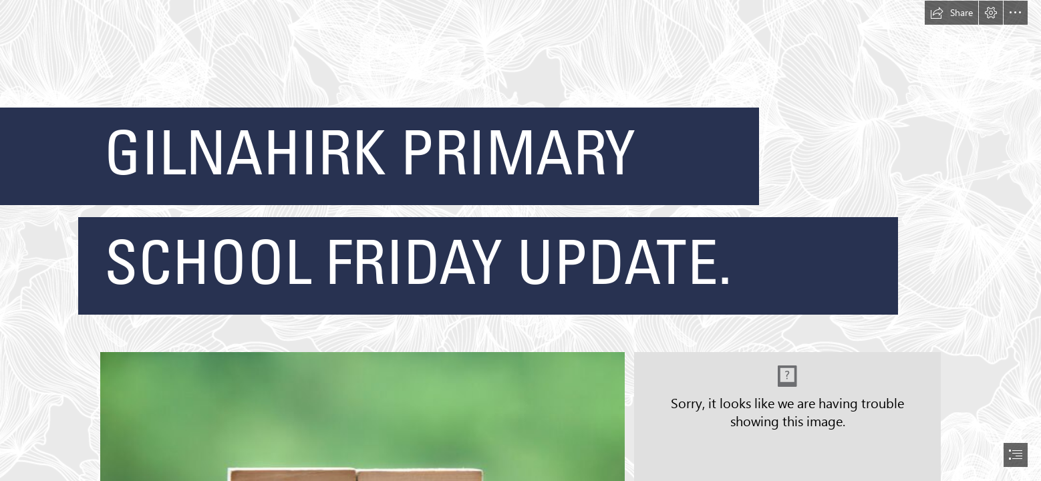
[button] (951, 13)
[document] (520, 240)
